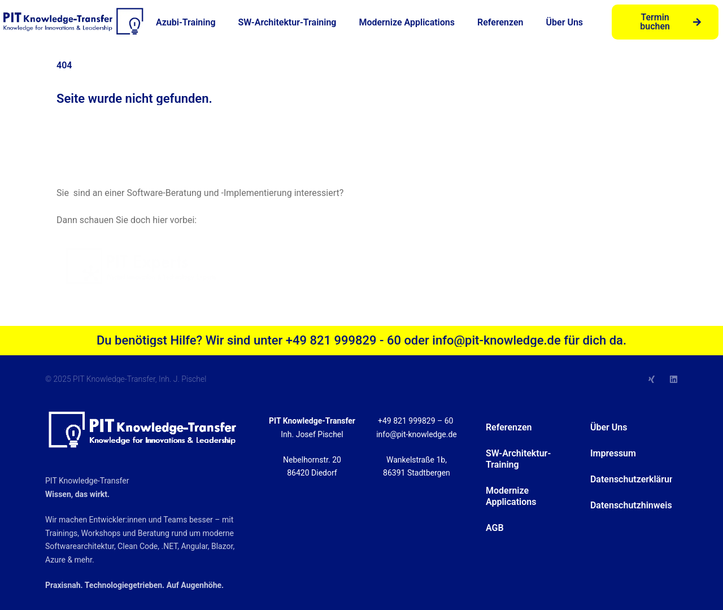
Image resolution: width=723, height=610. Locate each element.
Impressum (613, 453)
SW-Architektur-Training (287, 22)
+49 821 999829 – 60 (416, 420)
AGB (495, 527)
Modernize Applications (407, 22)
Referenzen (500, 22)
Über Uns (564, 22)
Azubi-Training (185, 22)
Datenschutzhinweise (631, 505)
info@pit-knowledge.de (416, 434)
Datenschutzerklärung (631, 479)
